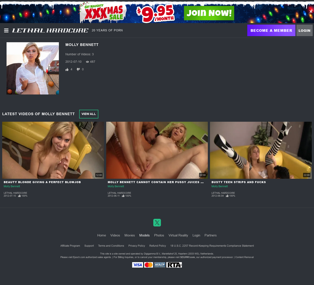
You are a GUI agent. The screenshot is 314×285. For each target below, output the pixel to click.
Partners (211, 235)
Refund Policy (157, 245)
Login (305, 30)
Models (144, 235)
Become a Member (271, 30)
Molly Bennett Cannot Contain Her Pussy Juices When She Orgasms (172, 182)
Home (101, 235)
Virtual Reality (178, 235)
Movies (130, 235)
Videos (115, 235)
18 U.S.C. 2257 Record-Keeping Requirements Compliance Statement (212, 245)
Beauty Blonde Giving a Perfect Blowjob (42, 182)
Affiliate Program (70, 245)
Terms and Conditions (111, 245)
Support (89, 245)
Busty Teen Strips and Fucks (239, 182)
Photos (159, 235)
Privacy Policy (136, 245)
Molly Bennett (12, 186)
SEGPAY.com (187, 257)
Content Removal (244, 257)
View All (89, 114)
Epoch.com (79, 257)
